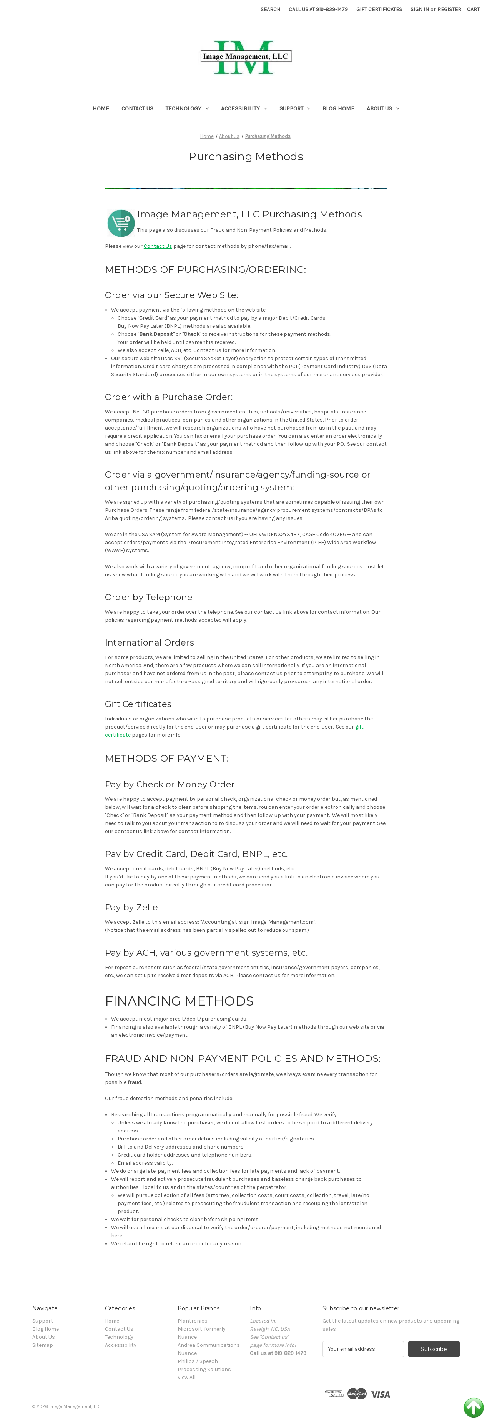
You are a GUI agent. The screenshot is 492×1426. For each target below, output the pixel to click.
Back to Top (473, 1407)
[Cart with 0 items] (473, 9)
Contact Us (137, 108)
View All (187, 1377)
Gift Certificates (379, 9)
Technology (187, 108)
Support (295, 108)
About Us (383, 108)
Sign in (420, 9)
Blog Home (338, 108)
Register (449, 9)
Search (270, 9)
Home (101, 108)
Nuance (187, 1353)
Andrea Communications (209, 1345)
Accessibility (244, 108)
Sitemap (42, 1345)
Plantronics (193, 1321)
